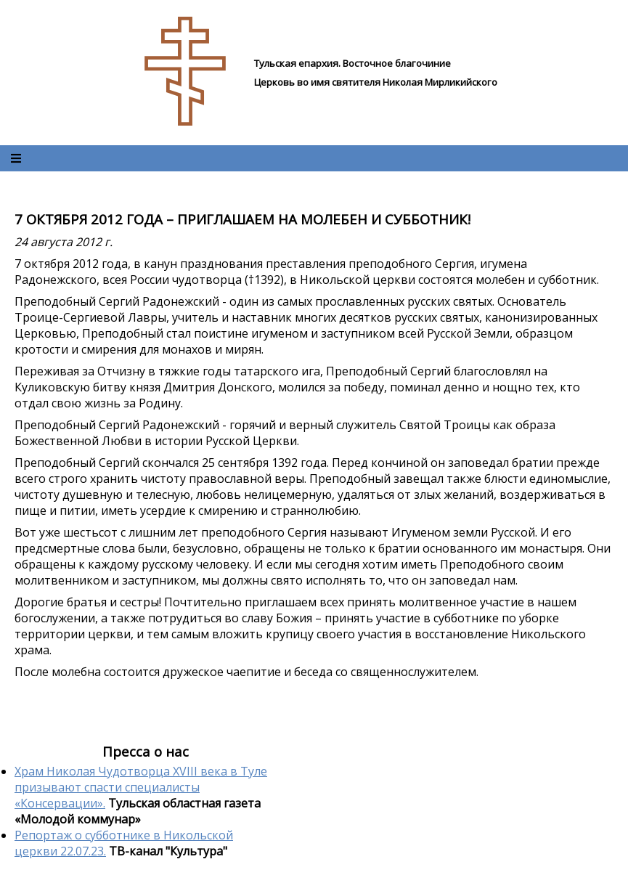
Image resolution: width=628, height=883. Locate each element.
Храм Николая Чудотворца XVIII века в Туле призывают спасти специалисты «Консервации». (141, 787)
